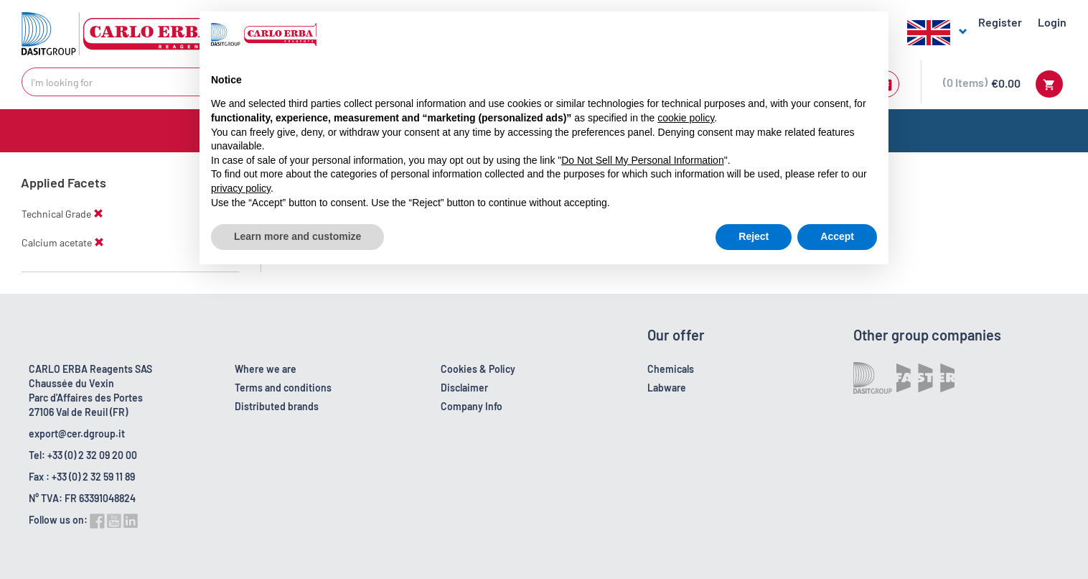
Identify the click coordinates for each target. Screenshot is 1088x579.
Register (1000, 22)
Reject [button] (753, 236)
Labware (666, 387)
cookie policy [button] (685, 118)
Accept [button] (837, 236)
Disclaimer (464, 387)
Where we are (265, 369)
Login (1052, 22)
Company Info (471, 406)
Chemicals (670, 369)
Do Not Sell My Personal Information (642, 160)
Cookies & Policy (478, 369)
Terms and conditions (283, 387)
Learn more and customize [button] (297, 236)
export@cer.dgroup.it (77, 433)
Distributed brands (277, 406)
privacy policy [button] (241, 188)
